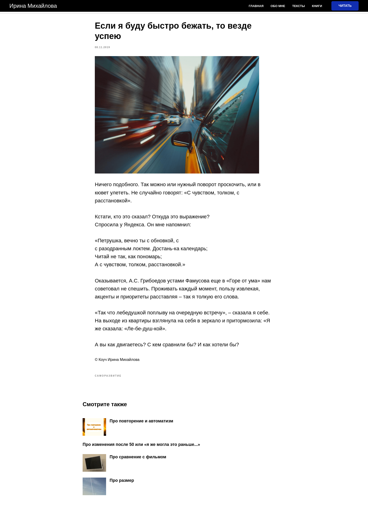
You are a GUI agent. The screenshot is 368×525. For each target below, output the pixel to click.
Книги (317, 6)
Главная (256, 6)
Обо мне (278, 6)
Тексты (298, 6)
